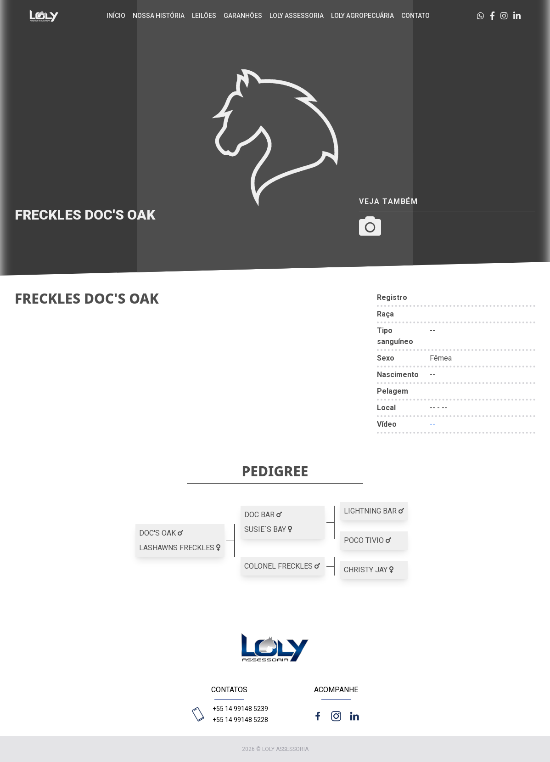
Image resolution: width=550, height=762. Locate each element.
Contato (415, 15)
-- (432, 424)
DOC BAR (263, 514)
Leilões (204, 15)
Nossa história (159, 15)
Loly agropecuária (362, 15)
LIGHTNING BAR (374, 511)
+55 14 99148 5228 (240, 719)
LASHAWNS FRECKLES (179, 547)
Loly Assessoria (296, 15)
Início (116, 15)
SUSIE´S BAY (268, 529)
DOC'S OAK (161, 533)
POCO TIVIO (367, 540)
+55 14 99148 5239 (240, 708)
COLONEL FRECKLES (282, 566)
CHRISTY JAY (368, 569)
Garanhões (243, 15)
